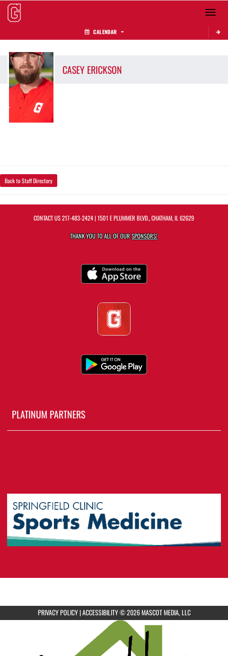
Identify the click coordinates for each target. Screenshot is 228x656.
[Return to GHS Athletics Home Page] (14, 12)
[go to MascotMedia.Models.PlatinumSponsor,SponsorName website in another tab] (114, 520)
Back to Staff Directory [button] (29, 181)
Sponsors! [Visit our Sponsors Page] (145, 235)
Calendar (104, 31)
